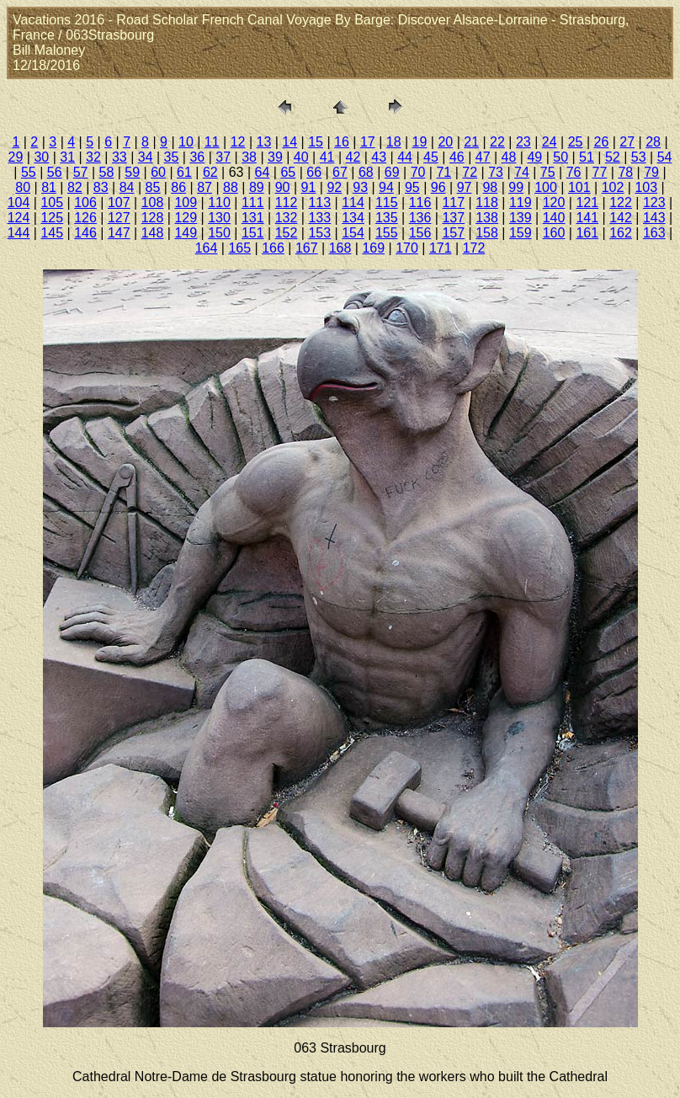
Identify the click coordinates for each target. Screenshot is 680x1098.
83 (101, 187)
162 (620, 233)
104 (19, 202)
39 (275, 157)
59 (132, 172)
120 (554, 202)
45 (430, 157)
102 (613, 187)
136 (420, 218)
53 (638, 157)
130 (219, 218)
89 (256, 187)
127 (119, 218)
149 (185, 233)
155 (386, 233)
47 (483, 157)
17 (367, 142)
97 (464, 187)
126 (85, 218)
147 (119, 233)
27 (627, 142)
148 (152, 233)
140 (554, 218)
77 (600, 172)
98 (489, 187)
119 (520, 202)
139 (520, 218)
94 (386, 187)
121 (587, 202)
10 (186, 142)
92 (334, 187)
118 (486, 202)
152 (286, 233)
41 (327, 157)
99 (515, 187)
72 (469, 172)
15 (315, 142)
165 (239, 248)
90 (282, 187)
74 (521, 172)
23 (523, 142)
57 (80, 172)
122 (620, 202)
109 (185, 202)
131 (253, 218)
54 (664, 157)
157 (453, 233)
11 (212, 142)
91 (308, 187)
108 (152, 202)
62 (210, 172)
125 (51, 218)
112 (286, 202)
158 (486, 233)
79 (651, 172)
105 (51, 202)
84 (127, 187)
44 (404, 157)
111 (253, 202)
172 (474, 248)
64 (262, 172)
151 (253, 233)
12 (238, 142)
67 (340, 172)
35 (171, 157)
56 (54, 172)
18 (393, 142)
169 (373, 248)
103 (646, 187)
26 (600, 142)
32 (93, 157)
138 (486, 218)
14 (289, 142)
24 (549, 142)
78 (625, 172)
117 (453, 202)
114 (353, 202)
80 (22, 187)
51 (586, 157)
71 (443, 172)
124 (19, 218)
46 (457, 157)
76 (574, 172)
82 (74, 187)
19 (420, 142)
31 (67, 157)
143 (654, 218)
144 (19, 233)
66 (313, 172)
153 (319, 233)
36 (197, 157)
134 (353, 218)
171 (440, 248)
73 (495, 172)
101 (579, 187)
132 (286, 218)
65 (287, 172)
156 (420, 233)
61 (184, 172)
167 (306, 248)
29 (16, 157)
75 (547, 172)
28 (653, 142)
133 (319, 218)
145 (51, 233)
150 (219, 233)
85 (153, 187)
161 (587, 233)
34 (145, 157)
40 (301, 157)
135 (386, 218)
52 (612, 157)
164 (206, 248)
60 (158, 172)
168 (340, 248)
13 (264, 142)
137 (453, 218)
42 (353, 157)
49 (534, 157)
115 (386, 202)
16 (341, 142)
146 (85, 233)
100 (545, 187)
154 (353, 233)
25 (575, 142)
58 (106, 172)
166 (273, 248)
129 (185, 218)
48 (509, 157)
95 (412, 187)
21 (471, 142)
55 (28, 172)
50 (560, 157)
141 (587, 218)
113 (319, 202)
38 (249, 157)
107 (119, 202)
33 (119, 157)
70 (418, 172)
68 (366, 172)
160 (554, 233)
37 (223, 157)
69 (392, 172)
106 (85, 202)
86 (178, 187)
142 (620, 218)
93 (360, 187)
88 (230, 187)
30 (41, 157)
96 (438, 187)
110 (219, 202)
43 (378, 157)
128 (152, 218)
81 (48, 187)
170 (407, 248)
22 (497, 142)
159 (520, 233)
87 (204, 187)
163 (654, 233)
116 (420, 202)
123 (654, 202)
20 (445, 142)
